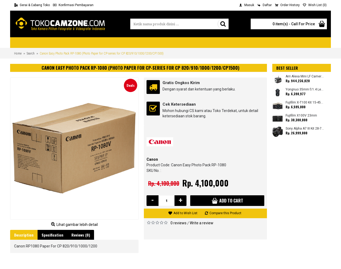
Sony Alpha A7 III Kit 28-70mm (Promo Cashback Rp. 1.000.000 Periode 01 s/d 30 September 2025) (305, 128)
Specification (52, 235)
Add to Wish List (185, 213)
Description (24, 235)
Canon (152, 159)
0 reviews (178, 223)
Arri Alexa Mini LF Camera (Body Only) (305, 76)
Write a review (201, 223)
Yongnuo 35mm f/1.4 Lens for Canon (305, 89)
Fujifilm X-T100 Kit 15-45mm (305, 102)
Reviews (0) (80, 235)
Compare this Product (225, 213)
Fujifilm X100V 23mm (301, 115)
